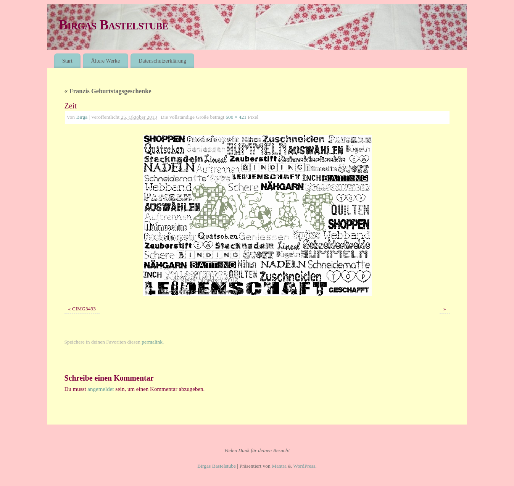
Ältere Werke (105, 61)
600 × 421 (236, 117)
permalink (152, 342)
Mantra (279, 466)
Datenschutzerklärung (162, 61)
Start (67, 61)
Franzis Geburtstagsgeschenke (107, 91)
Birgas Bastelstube (113, 24)
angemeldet (100, 389)
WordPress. (305, 466)
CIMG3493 (84, 309)
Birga (81, 117)
